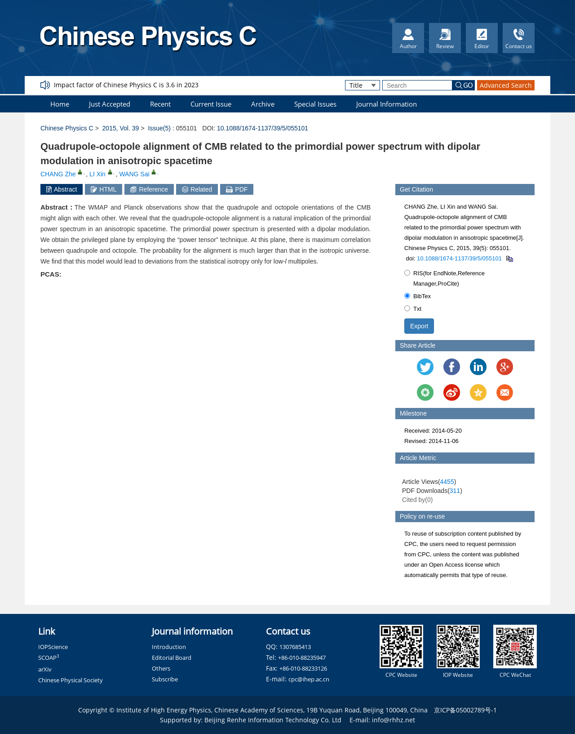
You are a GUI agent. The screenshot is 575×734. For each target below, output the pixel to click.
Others (161, 668)
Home (59, 103)
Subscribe (165, 679)
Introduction (169, 647)
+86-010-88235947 (302, 657)
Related (197, 189)
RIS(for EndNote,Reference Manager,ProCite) (444, 278)
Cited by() (417, 499)
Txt (412, 308)
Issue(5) (159, 128)
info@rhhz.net (393, 720)
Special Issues (315, 103)
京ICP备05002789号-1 (465, 710)
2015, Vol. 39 (120, 128)
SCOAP (48, 657)
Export (419, 326)
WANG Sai (134, 174)
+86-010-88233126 (303, 668)
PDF (237, 189)
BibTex (417, 296)
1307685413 (295, 647)
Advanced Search (506, 85)
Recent (160, 103)
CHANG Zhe (58, 174)
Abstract (61, 189)
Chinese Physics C (66, 128)
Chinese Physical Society (70, 680)
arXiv (45, 669)
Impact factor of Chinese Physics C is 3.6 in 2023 (126, 85)
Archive (262, 103)
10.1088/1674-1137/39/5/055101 (262, 128)
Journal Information (386, 103)
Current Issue (210, 103)
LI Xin (97, 174)
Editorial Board (171, 657)
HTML (103, 189)
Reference (149, 189)
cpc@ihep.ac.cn (308, 679)
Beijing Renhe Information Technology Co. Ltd (272, 720)
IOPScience (53, 647)
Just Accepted (109, 103)
